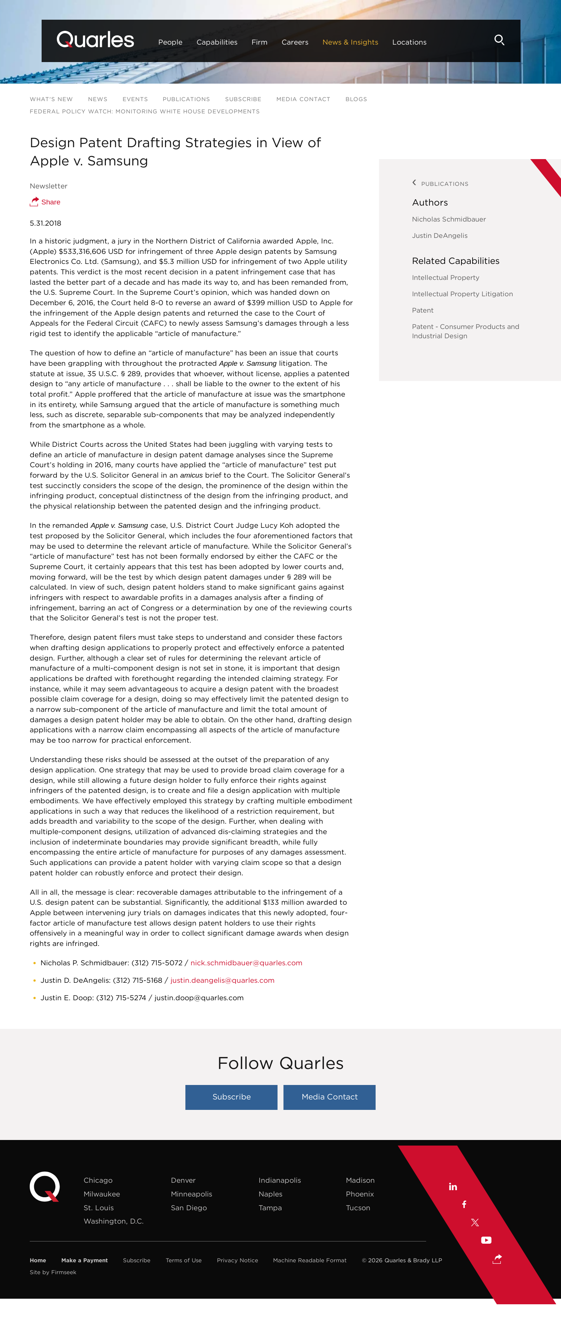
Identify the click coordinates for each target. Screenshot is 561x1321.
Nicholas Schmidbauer (449, 219)
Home (38, 1260)
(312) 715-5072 (157, 962)
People (150, 42)
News (98, 99)
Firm (239, 42)
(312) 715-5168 (139, 980)
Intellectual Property (446, 277)
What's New (51, 99)
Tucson (358, 1207)
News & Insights (330, 42)
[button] (497, 1254)
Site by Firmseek (53, 1272)
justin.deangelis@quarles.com (223, 980)
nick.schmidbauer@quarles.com (246, 962)
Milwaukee (102, 1193)
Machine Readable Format (310, 1260)
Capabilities (196, 42)
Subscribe (243, 99)
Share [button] (45, 202)
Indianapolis (280, 1180)
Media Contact (303, 99)
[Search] (518, 40)
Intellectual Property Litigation (462, 294)
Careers (275, 42)
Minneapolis (191, 1193)
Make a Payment (84, 1260)
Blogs (356, 99)
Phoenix (360, 1193)
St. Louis (99, 1207)
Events (135, 99)
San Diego (189, 1207)
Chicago (98, 1180)
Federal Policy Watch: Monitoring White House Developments (145, 111)
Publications (186, 99)
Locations (389, 42)
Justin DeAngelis (440, 235)
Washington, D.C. (114, 1221)
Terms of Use (184, 1260)
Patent (423, 310)
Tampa (270, 1207)
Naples (270, 1193)
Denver (183, 1180)
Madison (360, 1180)
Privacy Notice (237, 1260)
